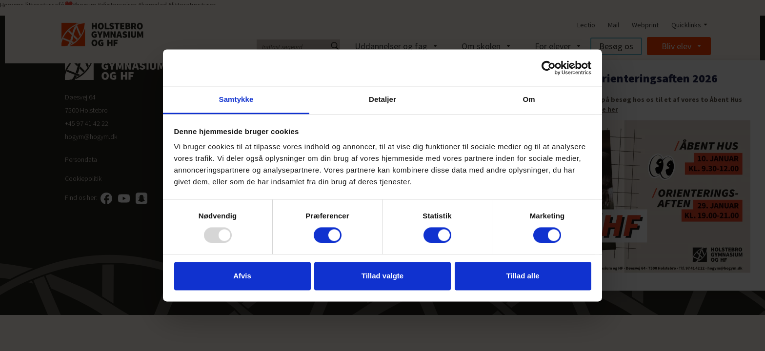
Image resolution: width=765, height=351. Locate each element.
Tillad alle (522, 276)
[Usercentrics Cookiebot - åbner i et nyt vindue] (548, 67)
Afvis (242, 276)
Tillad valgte (382, 276)
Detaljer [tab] (382, 99)
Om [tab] (529, 99)
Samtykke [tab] (236, 99)
